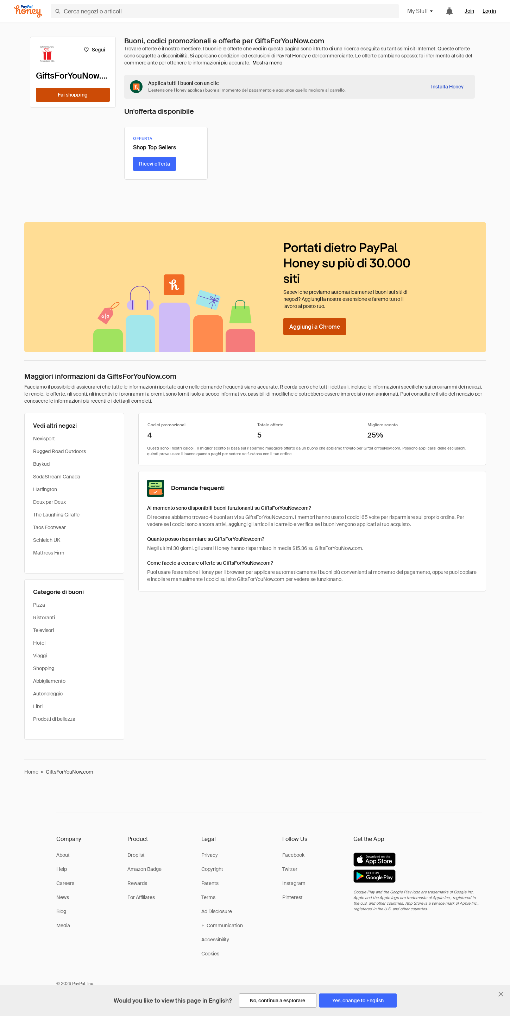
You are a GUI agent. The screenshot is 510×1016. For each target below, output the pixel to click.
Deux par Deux (49, 502)
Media (63, 925)
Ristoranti (44, 617)
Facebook (293, 855)
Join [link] (469, 11)
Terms (208, 897)
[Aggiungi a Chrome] (314, 326)
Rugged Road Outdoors (59, 451)
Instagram (294, 883)
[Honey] (28, 11)
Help (61, 869)
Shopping (43, 668)
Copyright (212, 869)
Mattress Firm (48, 553)
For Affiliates (141, 897)
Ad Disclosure (216, 911)
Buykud (41, 464)
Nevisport (44, 438)
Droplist (136, 855)
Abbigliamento (49, 681)
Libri (38, 706)
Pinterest (292, 897)
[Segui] (94, 50)
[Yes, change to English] (358, 1000)
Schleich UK (46, 540)
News (62, 897)
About (63, 855)
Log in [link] (489, 11)
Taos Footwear (49, 527)
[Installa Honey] (447, 86)
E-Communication (222, 925)
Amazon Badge (144, 869)
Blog (61, 911)
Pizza (39, 605)
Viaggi (40, 655)
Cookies (210, 953)
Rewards (137, 883)
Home (31, 772)
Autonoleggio (48, 693)
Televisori (43, 630)
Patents (210, 883)
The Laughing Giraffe (56, 515)
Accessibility (215, 939)
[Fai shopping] (73, 95)
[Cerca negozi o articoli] (225, 11)
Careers (65, 883)
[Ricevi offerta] (154, 164)
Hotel (39, 643)
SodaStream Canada (56, 476)
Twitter (289, 869)
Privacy (209, 855)
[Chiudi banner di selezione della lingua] (501, 994)
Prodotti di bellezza (54, 719)
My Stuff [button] (420, 11)
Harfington (45, 489)
